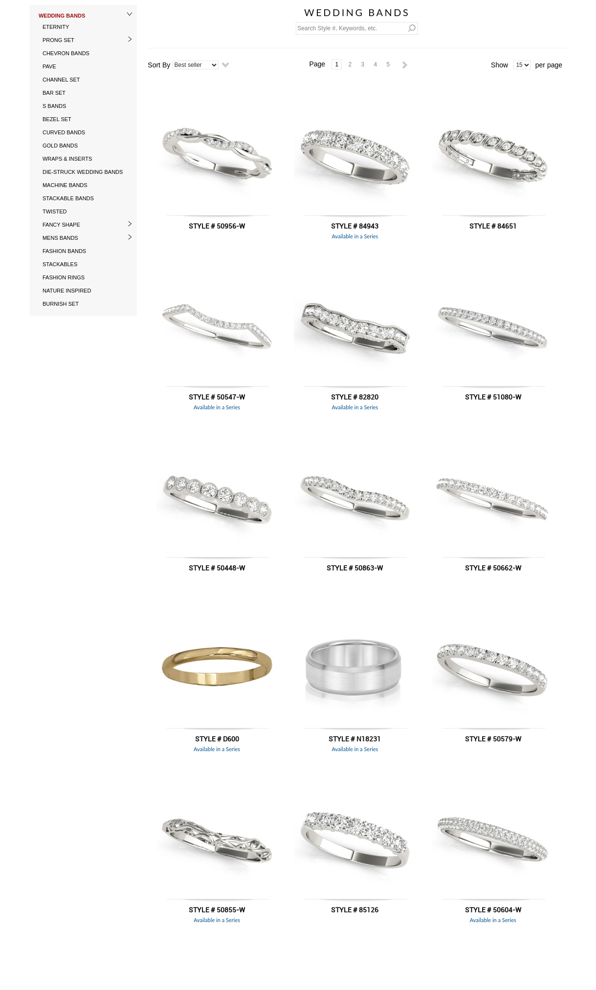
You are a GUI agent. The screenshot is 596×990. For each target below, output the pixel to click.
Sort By (159, 65)
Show (499, 65)
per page (548, 65)
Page (317, 64)
